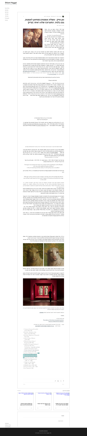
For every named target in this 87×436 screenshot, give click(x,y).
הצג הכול (18, 390)
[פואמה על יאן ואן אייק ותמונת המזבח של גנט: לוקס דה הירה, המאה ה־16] (61, 397)
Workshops (7, 423)
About (6, 428)
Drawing (6, 20)
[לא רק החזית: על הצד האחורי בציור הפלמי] (44, 397)
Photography (7, 18)
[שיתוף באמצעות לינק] (55, 380)
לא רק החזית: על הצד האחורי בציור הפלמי (43, 404)
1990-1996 (6, 16)
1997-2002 (6, 14)
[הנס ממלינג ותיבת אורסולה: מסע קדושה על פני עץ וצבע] (25, 397)
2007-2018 (6, 12)
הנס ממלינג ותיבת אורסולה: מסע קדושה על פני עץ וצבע (26, 404)
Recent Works (7, 8)
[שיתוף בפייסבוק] (63, 380)
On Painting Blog (7, 426)
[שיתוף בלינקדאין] (58, 380)
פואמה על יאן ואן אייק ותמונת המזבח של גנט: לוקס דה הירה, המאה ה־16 (61, 404)
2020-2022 (6, 10)
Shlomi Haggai (11, 3)
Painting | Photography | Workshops (11, 4)
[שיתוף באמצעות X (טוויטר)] (60, 380)
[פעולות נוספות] (23, 16)
